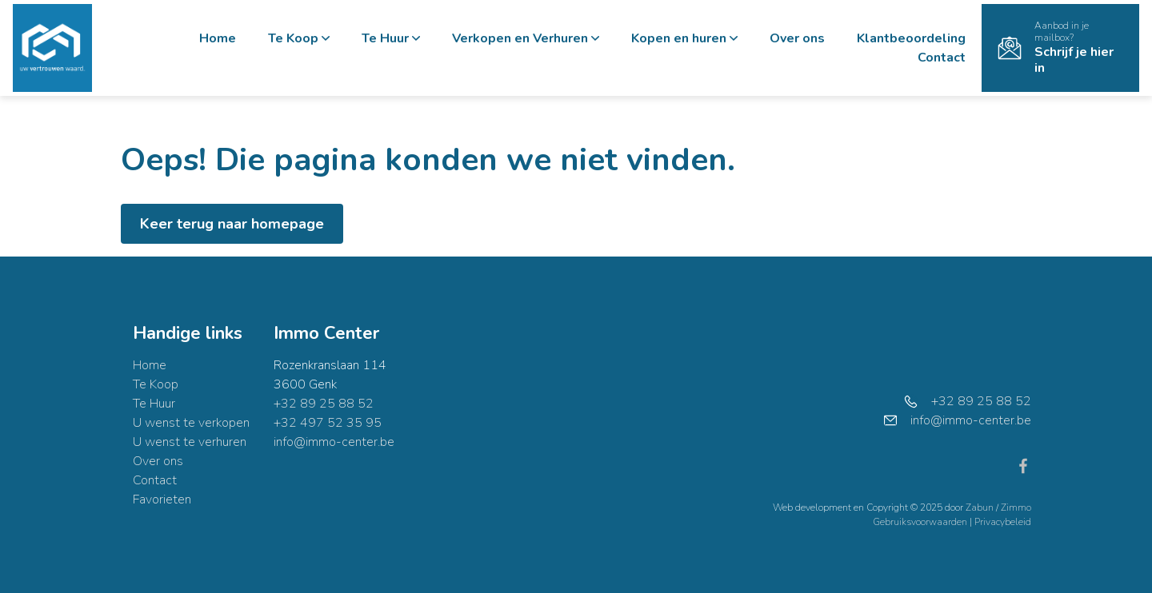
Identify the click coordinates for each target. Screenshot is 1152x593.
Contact (942, 57)
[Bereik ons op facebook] (1023, 465)
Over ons (797, 38)
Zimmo (1016, 507)
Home (217, 38)
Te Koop (299, 38)
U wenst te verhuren (189, 442)
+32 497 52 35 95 (328, 423)
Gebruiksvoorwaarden (921, 521)
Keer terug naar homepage (232, 223)
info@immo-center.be (334, 442)
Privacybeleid (1002, 521)
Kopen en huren (684, 38)
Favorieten (162, 499)
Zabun (980, 507)
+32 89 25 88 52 (324, 403)
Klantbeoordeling (911, 38)
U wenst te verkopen (191, 423)
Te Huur (391, 38)
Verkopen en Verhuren (525, 38)
